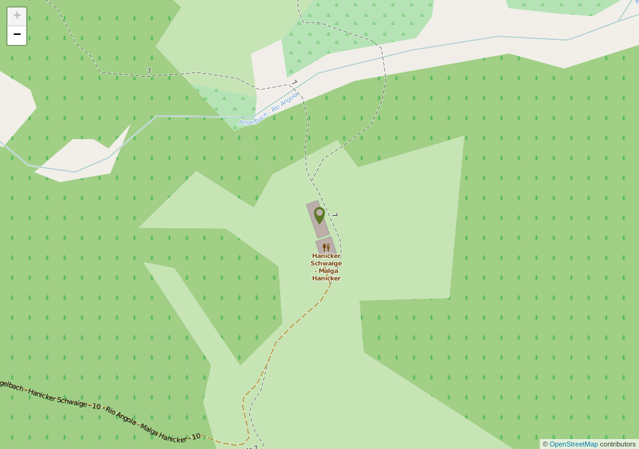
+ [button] (17, 16)
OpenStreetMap (575, 444)
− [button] (17, 35)
